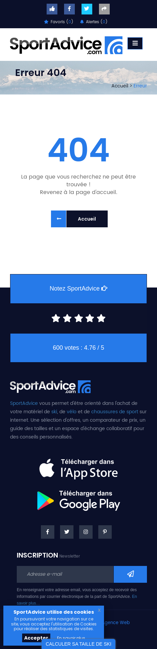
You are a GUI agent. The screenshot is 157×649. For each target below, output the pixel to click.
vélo (71, 412)
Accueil (119, 86)
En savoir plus (71, 638)
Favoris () (58, 22)
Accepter (36, 638)
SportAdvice (24, 403)
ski (54, 412)
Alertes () (94, 22)
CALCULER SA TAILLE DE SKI (78, 644)
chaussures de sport (114, 412)
